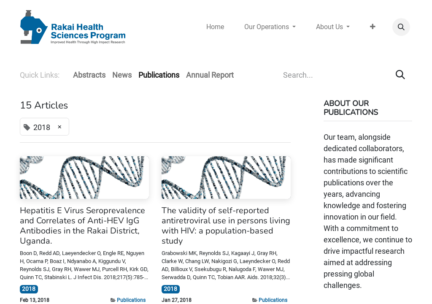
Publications (131, 300)
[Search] (400, 75)
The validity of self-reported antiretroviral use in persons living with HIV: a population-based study (226, 226)
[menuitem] (215, 27)
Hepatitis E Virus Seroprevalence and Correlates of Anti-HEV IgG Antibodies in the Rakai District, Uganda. (82, 226)
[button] (401, 27)
